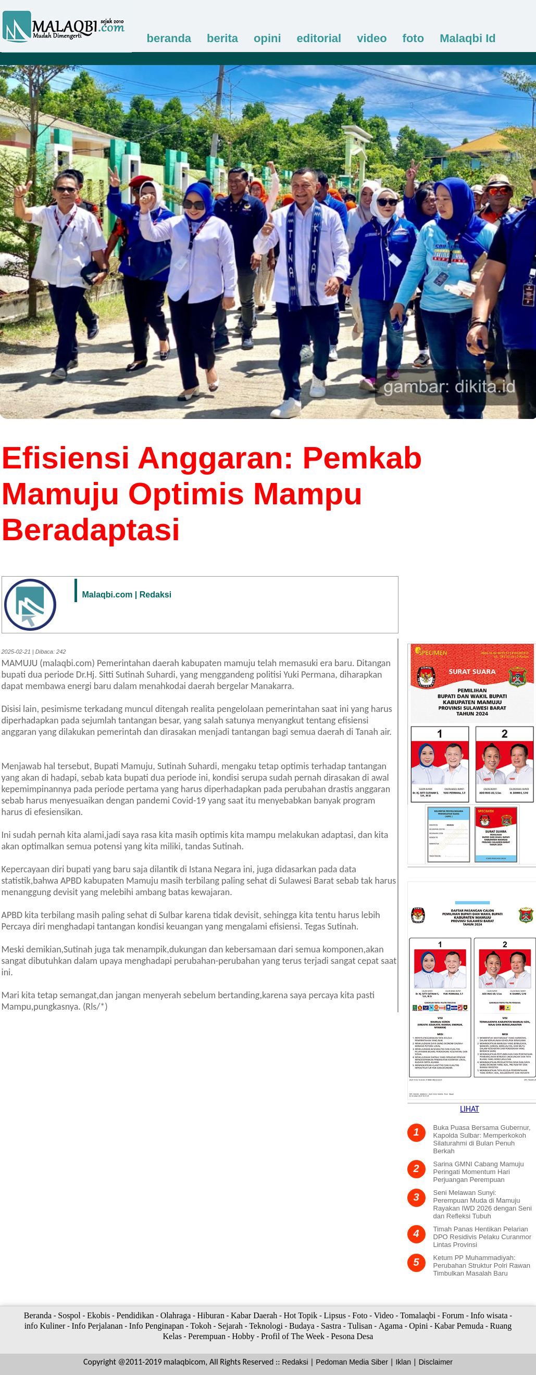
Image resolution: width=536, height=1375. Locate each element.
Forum (453, 1315)
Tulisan (359, 1325)
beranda (169, 38)
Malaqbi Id (468, 38)
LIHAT (469, 1109)
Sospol (69, 1315)
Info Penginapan (156, 1325)
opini (267, 38)
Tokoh (200, 1325)
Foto (359, 1315)
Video (384, 1315)
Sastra (331, 1325)
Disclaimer (436, 1362)
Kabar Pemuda (459, 1325)
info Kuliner (45, 1325)
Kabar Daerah (254, 1315)
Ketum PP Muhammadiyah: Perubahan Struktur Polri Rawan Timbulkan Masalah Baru (481, 1265)
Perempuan (207, 1336)
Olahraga (175, 1315)
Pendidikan (135, 1315)
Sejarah (230, 1325)
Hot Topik (300, 1315)
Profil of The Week (293, 1336)
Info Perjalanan (96, 1325)
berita (222, 38)
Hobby (243, 1336)
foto (414, 38)
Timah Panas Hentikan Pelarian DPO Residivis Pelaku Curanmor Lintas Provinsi (482, 1237)
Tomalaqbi (417, 1315)
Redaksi (295, 1362)
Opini (418, 1325)
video (372, 38)
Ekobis (98, 1315)
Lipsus (334, 1315)
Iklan (403, 1362)
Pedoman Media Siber (352, 1362)
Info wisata (489, 1315)
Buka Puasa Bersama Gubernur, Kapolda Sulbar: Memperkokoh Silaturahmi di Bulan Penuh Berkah (482, 1139)
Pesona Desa (352, 1336)
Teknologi (266, 1325)
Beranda (38, 1315)
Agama (391, 1325)
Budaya (302, 1325)
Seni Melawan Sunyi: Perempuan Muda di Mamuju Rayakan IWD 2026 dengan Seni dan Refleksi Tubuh (482, 1204)
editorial (319, 38)
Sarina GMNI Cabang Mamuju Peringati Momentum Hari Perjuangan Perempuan (478, 1171)
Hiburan (210, 1315)
